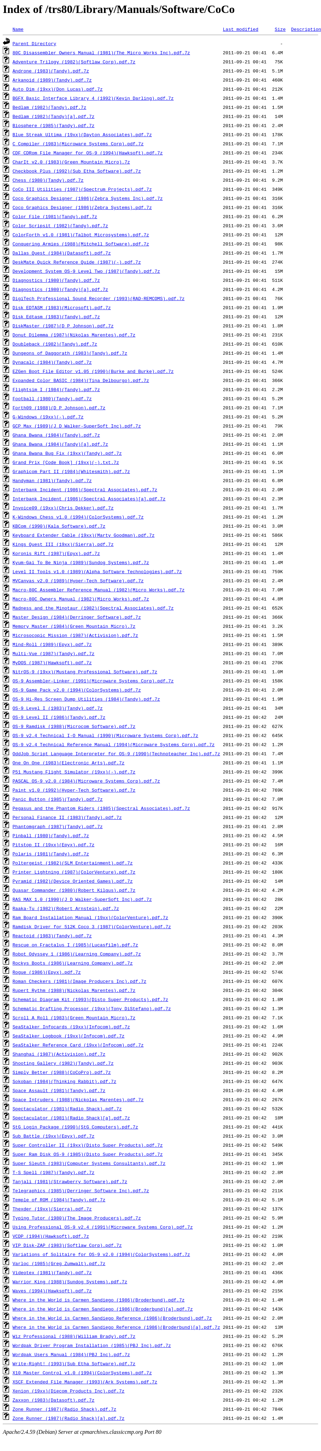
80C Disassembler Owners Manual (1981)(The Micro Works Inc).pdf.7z (101, 52)
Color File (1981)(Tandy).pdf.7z (55, 216)
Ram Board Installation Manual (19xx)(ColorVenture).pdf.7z (90, 917)
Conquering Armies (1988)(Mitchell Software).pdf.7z (81, 244)
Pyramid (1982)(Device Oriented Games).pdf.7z (73, 881)
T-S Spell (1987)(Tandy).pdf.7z (54, 1172)
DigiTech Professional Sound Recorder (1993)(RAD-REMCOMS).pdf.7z (98, 298)
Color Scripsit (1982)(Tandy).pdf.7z (60, 225)
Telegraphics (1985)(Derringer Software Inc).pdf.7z (81, 1190)
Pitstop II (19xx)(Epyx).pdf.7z (54, 844)
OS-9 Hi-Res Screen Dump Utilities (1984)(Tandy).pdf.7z (86, 699)
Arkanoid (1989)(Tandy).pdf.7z (52, 80)
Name (18, 29)
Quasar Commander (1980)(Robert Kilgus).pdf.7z (74, 890)
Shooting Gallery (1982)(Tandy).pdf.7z (63, 1063)
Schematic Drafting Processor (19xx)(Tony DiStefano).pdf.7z (92, 1008)
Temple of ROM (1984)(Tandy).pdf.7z (59, 1199)
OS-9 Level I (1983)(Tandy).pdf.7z (58, 708)
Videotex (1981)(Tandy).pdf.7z (52, 1272)
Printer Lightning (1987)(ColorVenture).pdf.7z (74, 872)
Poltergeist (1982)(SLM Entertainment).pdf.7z (73, 863)
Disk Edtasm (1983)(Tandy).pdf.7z (56, 316)
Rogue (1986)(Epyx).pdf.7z (47, 972)
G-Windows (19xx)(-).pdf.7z (48, 417)
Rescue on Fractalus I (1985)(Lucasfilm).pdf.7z (75, 945)
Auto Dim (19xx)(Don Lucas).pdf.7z (58, 89)
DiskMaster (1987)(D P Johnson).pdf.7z (63, 325)
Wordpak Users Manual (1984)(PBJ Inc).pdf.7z (71, 1354)
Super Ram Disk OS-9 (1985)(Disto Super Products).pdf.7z (88, 1154)
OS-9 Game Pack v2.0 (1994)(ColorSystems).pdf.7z (77, 690)
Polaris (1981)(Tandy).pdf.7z (51, 854)
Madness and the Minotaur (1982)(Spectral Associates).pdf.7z (93, 608)
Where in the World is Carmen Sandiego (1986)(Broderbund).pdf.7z (98, 1300)
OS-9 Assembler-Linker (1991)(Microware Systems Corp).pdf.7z (93, 681)
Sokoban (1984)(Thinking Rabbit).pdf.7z (64, 1081)
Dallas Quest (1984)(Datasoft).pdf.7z (62, 253)
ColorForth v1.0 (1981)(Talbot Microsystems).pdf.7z (81, 234)
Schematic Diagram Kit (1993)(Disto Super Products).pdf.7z (90, 999)
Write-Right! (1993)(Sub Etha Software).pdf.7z (74, 1363)
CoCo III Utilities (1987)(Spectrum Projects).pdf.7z (82, 189)
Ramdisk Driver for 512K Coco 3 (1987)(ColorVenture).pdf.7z (92, 926)
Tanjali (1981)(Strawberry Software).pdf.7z (70, 1181)
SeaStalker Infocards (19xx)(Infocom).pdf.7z (71, 1026)
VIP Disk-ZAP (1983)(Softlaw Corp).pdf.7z (67, 1245)
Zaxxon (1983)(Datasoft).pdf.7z (54, 1400)
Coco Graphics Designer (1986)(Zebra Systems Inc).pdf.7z (88, 198)
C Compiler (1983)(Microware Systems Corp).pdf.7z (78, 143)
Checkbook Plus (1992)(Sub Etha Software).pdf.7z (77, 171)
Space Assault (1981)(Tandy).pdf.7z (59, 1090)
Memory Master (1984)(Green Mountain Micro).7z (74, 626)
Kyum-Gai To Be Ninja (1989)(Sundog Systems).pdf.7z (81, 562)
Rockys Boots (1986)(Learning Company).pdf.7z (73, 963)
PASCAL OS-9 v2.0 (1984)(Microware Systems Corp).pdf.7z (86, 781)
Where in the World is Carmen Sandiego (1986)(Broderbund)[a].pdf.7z (103, 1309)
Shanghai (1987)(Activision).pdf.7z (59, 1054)
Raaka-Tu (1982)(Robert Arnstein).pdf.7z (66, 908)
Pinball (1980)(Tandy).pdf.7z (51, 835)
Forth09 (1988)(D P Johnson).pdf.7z (59, 407)
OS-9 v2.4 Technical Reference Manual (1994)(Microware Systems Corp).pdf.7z (114, 744)
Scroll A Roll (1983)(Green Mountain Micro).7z (74, 1017)
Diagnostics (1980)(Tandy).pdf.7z (56, 280)
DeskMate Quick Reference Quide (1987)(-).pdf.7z (77, 262)
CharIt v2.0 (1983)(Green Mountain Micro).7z (71, 162)
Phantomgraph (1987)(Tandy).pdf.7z (58, 826)
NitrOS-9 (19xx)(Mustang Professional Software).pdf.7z (85, 671)
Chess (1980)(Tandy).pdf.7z (48, 180)
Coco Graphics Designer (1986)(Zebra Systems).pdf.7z (82, 207)
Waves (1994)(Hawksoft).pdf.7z (52, 1290)
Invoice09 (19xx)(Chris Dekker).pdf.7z (63, 508)
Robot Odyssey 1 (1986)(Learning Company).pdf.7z (77, 954)
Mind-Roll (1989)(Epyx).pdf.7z (52, 644)
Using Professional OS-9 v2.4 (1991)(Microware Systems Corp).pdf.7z (103, 1227)
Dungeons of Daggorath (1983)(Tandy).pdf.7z (70, 353)
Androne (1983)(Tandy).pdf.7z (51, 71)
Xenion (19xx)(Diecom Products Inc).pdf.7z (69, 1391)
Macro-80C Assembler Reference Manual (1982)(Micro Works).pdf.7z (98, 589)
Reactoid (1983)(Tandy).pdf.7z (52, 935)
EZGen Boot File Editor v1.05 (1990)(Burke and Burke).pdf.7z (93, 371)
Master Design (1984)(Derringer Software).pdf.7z (77, 617)
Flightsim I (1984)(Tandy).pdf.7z (56, 389)
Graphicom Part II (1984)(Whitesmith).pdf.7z (71, 471)
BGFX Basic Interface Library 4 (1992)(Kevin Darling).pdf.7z (93, 98)
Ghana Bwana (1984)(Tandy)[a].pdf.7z (60, 444)
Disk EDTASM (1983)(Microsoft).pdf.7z (62, 307)
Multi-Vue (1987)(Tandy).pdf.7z (54, 653)
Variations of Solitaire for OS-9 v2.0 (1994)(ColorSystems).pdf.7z (101, 1254)
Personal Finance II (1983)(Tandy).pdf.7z (67, 817)
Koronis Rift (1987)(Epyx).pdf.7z (56, 553)
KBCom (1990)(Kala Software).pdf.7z (59, 526)
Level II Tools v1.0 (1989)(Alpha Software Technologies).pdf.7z (97, 571)
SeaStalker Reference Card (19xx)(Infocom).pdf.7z (78, 1045)
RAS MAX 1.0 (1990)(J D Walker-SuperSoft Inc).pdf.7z (82, 899)
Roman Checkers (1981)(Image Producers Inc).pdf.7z (79, 981)
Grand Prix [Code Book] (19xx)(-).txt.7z (66, 462)
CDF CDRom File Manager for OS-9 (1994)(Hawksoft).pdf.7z (88, 153)
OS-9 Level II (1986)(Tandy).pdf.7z (59, 717)
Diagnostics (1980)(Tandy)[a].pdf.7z (60, 289)
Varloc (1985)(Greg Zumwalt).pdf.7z (59, 1263)
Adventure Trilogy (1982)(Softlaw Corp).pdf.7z (74, 61)
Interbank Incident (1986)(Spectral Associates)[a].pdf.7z (89, 498)
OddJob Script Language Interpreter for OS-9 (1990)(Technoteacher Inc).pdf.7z (116, 753)
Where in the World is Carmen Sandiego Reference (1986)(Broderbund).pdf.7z (112, 1318)
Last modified (240, 29)
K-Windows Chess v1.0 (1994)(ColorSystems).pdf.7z (78, 517)
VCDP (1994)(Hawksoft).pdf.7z (51, 1236)
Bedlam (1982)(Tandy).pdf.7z (49, 107)
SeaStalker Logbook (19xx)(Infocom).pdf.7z (69, 1036)
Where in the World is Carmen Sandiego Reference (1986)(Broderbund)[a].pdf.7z (116, 1327)
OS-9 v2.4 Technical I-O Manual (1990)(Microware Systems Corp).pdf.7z (105, 735)
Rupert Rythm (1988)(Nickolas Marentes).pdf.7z (74, 990)
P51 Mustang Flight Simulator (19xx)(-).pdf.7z (74, 772)
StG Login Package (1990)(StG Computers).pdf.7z (75, 1127)
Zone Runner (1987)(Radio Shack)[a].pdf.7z (69, 1418)
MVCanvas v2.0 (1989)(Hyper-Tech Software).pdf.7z (78, 580)
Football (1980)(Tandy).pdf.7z (52, 398)
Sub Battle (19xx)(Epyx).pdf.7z (54, 1136)
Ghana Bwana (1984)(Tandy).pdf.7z (56, 435)
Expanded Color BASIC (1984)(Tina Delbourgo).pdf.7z (81, 380)
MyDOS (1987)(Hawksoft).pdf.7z (52, 662)
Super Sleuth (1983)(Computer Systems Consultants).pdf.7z (89, 1163)
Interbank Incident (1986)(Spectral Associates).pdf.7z (85, 489)
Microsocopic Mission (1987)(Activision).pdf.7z (75, 635)
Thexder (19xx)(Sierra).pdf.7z (52, 1209)
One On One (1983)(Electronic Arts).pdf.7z (69, 762)
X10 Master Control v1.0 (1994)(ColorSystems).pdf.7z (82, 1372)
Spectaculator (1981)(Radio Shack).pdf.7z (67, 1108)
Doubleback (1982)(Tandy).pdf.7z (55, 344)
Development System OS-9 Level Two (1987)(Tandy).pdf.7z (86, 271)
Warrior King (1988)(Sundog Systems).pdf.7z (70, 1281)
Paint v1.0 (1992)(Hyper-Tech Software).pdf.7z (74, 790)
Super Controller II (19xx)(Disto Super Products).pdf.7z (88, 1145)
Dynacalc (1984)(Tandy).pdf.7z (52, 362)
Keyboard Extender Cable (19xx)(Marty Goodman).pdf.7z (84, 535)
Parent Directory (34, 43)
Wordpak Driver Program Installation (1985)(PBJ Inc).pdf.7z (92, 1345)
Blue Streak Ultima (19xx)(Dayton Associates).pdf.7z (82, 134)
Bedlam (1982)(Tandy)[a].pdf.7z (54, 116)
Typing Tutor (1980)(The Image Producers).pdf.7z (77, 1218)
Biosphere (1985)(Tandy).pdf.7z (54, 125)
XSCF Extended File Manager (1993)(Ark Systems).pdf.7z (85, 1382)
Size (280, 29)
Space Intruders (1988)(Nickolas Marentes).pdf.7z (78, 1099)
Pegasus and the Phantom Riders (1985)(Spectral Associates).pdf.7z (101, 808)
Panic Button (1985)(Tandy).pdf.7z (58, 799)
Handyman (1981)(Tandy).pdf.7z (52, 480)
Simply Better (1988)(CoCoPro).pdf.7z (62, 1072)
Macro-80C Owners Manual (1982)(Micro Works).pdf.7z (81, 599)
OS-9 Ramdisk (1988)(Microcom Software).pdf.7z (74, 726)
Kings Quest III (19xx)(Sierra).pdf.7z (63, 544)
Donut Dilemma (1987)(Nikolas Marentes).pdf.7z (74, 335)
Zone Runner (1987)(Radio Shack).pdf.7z (64, 1409)
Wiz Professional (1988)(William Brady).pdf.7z (74, 1336)
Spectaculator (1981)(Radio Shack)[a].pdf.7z (71, 1118)
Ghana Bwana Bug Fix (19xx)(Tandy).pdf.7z (67, 453)
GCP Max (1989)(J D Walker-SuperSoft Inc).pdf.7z (77, 426)
